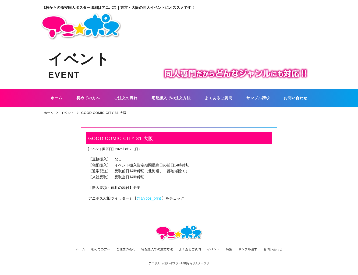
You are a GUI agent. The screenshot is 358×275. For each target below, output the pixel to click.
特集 (229, 249)
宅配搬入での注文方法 (157, 249)
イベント (214, 249)
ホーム (79, 249)
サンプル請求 (248, 249)
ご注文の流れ (125, 249)
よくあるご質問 (191, 249)
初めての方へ (99, 249)
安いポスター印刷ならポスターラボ (186, 263)
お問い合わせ (273, 249)
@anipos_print (149, 198)
